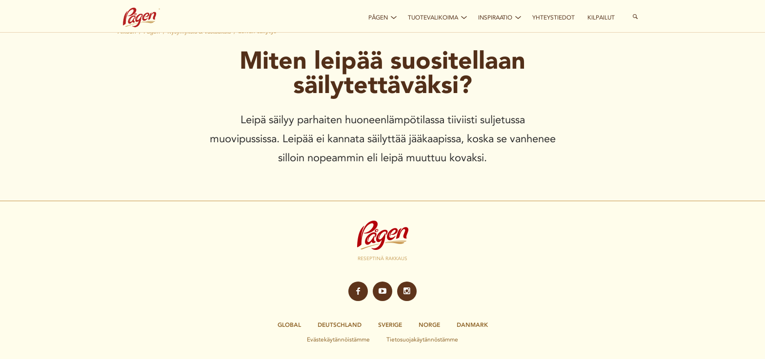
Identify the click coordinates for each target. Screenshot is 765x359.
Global (289, 324)
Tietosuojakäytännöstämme (422, 339)
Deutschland (340, 324)
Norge (429, 324)
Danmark (472, 324)
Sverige (390, 324)
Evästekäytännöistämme (338, 339)
